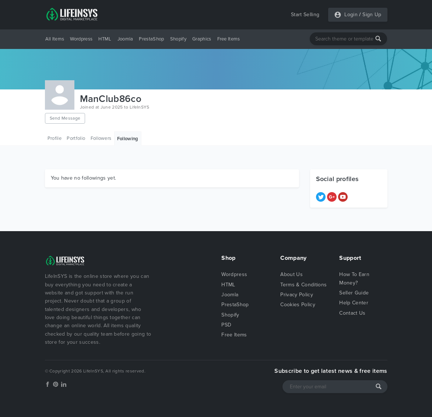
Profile (55, 138)
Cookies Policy (297, 304)
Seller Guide (354, 293)
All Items (54, 39)
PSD (226, 325)
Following (127, 139)
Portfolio (76, 138)
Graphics (201, 39)
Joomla (125, 39)
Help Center (353, 303)
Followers (101, 138)
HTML (104, 39)
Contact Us (352, 313)
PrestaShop (151, 39)
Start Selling (305, 14)
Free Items (228, 39)
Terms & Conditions (303, 285)
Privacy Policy (296, 294)
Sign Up (371, 14)
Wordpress (81, 39)
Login (351, 14)
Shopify (178, 39)
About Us (291, 274)
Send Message (65, 118)
